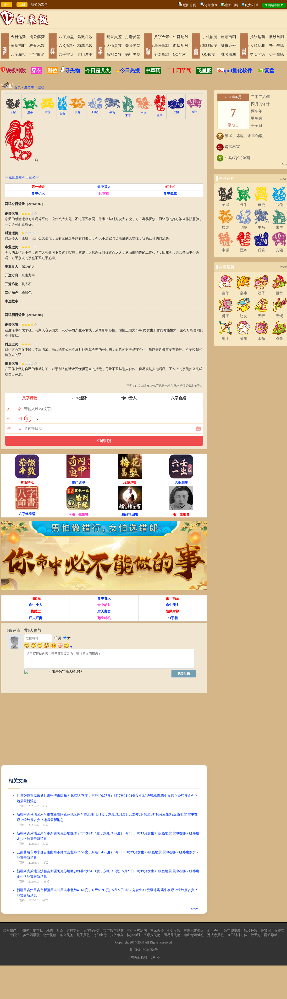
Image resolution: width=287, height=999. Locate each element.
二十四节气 (178, 70)
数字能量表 (232, 930)
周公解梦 (37, 37)
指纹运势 (257, 37)
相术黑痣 (244, 46)
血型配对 (180, 46)
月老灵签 (132, 37)
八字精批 (18, 54)
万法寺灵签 (215, 935)
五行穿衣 (73, 930)
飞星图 (204, 70)
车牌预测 (209, 46)
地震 (49, 930)
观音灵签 (114, 37)
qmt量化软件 (238, 70)
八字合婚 (162, 37)
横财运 (36, 611)
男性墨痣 (276, 46)
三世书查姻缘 (194, 930)
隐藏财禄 (172, 611)
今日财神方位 (237, 935)
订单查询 (211, 5)
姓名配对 (162, 54)
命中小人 (38, 193)
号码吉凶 (196, 46)
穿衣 (36, 70)
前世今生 (214, 930)
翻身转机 (104, 618)
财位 (52, 70)
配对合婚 (148, 46)
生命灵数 (173, 930)
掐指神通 (133, 935)
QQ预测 (208, 54)
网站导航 (270, 935)
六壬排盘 (66, 54)
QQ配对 (179, 54)
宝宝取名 (37, 54)
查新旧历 (231, 5)
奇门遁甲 (85, 54)
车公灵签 (66, 935)
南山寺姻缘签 (194, 935)
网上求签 (100, 46)
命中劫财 (104, 605)
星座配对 (162, 46)
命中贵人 (104, 187)
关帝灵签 (132, 46)
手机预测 (209, 37)
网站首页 (4, 46)
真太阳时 (251, 5)
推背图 (266, 930)
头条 (59, 930)
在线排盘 (52, 46)
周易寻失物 (172, 935)
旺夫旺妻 (35, 618)
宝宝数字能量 (113, 930)
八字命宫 (116, 935)
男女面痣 (257, 54)
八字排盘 (66, 37)
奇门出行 (100, 935)
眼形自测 (276, 37)
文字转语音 (91, 930)
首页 (17, 87)
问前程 (104, 193)
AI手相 (170, 187)
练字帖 (38, 930)
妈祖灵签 (132, 54)
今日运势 (18, 37)
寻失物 (72, 70)
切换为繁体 (39, 4)
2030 (140, 942)
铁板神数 (16, 70)
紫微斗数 (85, 37)
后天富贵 (104, 611)
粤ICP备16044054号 (143, 950)
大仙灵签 (114, 46)
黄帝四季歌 (31, 935)
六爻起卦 (66, 46)
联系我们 (9, 930)
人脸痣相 (257, 46)
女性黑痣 (276, 54)
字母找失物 (152, 935)
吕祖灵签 (114, 54)
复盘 (269, 70)
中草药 (152, 70)
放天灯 (256, 935)
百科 (22, 806)
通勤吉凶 (228, 37)
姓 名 (14, 409)
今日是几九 (97, 70)
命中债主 (170, 193)
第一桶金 (38, 187)
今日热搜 (128, 70)
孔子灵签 (83, 935)
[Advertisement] (52, 731)
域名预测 (228, 54)
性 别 (14, 419)
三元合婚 (157, 930)
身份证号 (228, 46)
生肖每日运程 (34, 87)
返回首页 (189, 5)
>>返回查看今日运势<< (22, 177)
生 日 (14, 428)
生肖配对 (180, 37)
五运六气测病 (137, 930)
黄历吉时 (18, 46)
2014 (133, 942)
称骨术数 (37, 46)
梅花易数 (85, 46)
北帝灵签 (49, 935)
